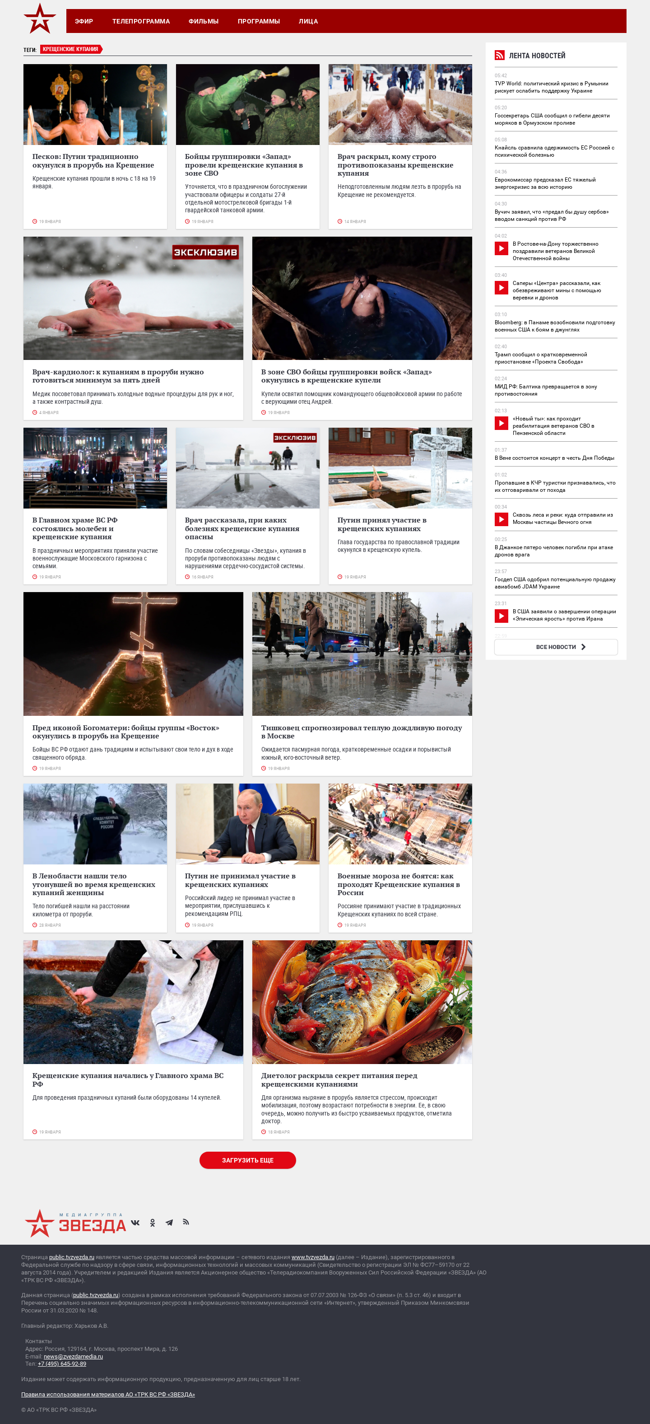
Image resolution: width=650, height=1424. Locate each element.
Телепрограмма (141, 21)
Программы (259, 21)
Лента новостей (530, 56)
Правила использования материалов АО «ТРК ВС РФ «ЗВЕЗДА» (108, 1394)
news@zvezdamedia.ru (73, 1356)
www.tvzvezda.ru (313, 1257)
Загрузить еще (248, 1160)
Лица (308, 21)
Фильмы (204, 21)
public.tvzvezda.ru (71, 1257)
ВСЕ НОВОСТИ (562, 647)
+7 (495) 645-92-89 (62, 1363)
